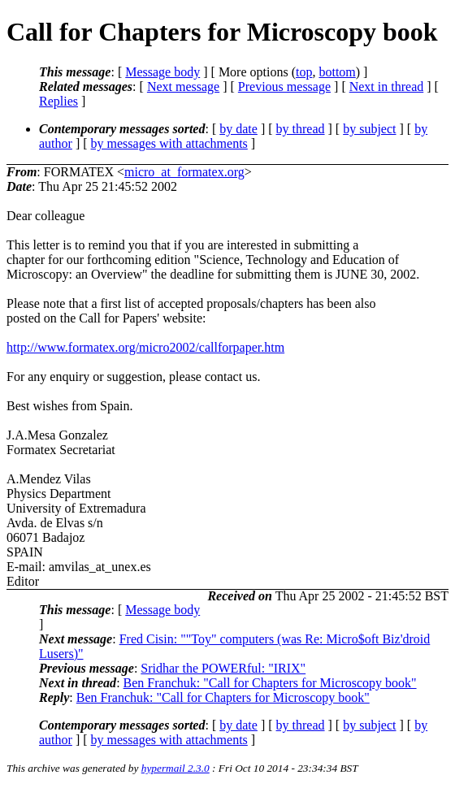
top (304, 72)
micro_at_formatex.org (184, 172)
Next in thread (386, 86)
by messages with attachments (169, 143)
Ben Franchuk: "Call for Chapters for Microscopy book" (270, 683)
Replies (58, 101)
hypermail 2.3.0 (175, 768)
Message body (162, 72)
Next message (183, 86)
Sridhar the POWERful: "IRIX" (223, 668)
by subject (369, 129)
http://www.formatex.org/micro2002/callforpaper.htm (145, 347)
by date (238, 129)
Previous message (284, 86)
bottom (336, 72)
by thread (300, 129)
